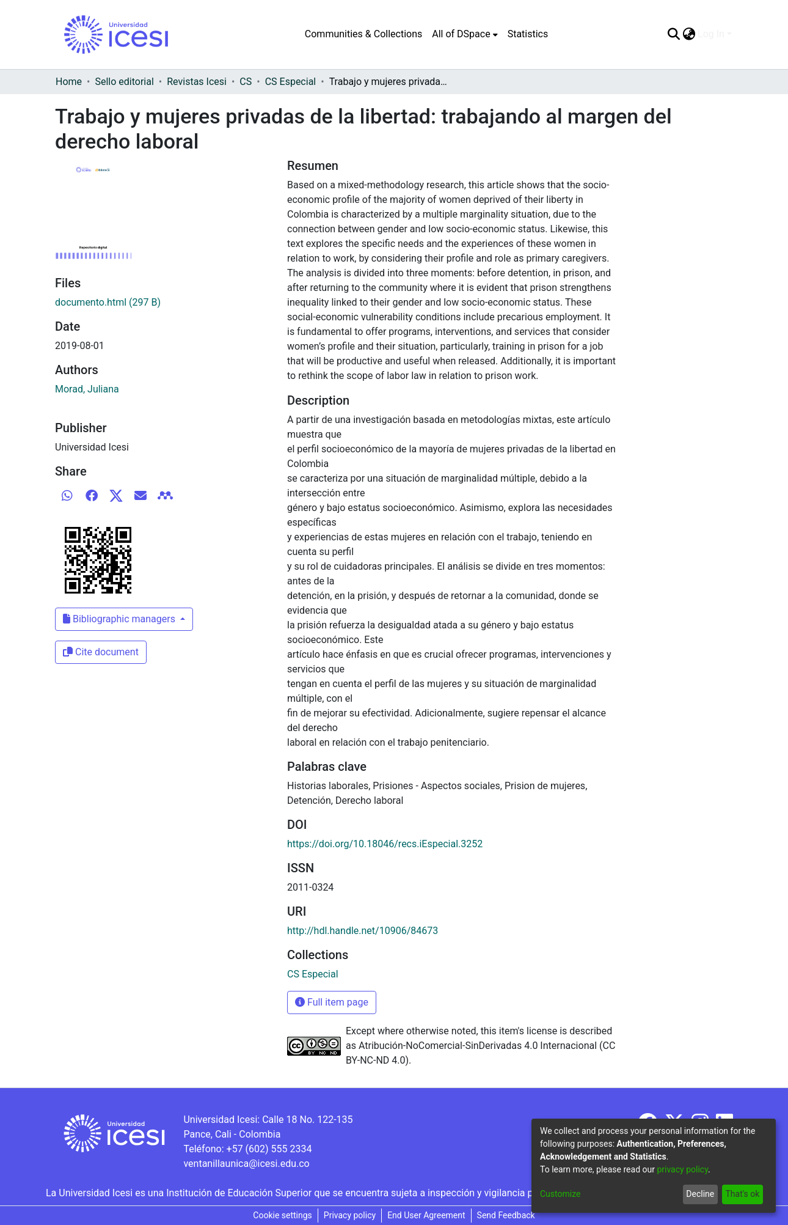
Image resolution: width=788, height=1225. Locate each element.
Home (69, 81)
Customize (560, 1194)
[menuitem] (464, 34)
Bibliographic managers (120, 619)
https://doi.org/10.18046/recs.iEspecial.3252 (385, 844)
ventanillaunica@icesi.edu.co (246, 1163)
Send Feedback (506, 1215)
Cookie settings (282, 1215)
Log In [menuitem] (711, 34)
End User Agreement (426, 1215)
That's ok (742, 1194)
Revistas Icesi (197, 81)
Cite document (101, 652)
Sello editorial (124, 81)
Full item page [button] (331, 1002)
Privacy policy (350, 1215)
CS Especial (290, 81)
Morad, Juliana (87, 389)
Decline (700, 1194)
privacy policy (682, 1169)
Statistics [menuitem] (528, 34)
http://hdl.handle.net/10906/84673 (362, 930)
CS (245, 81)
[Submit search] (673, 34)
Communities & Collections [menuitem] (363, 34)
